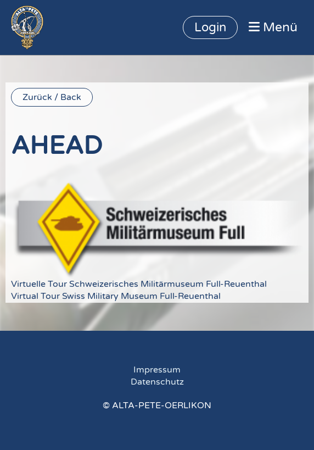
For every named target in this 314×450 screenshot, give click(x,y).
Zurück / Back (52, 97)
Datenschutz (157, 381)
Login (210, 27)
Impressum (157, 369)
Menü (273, 27)
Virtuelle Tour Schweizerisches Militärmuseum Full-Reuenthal (139, 284)
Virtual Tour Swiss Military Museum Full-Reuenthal (116, 296)
